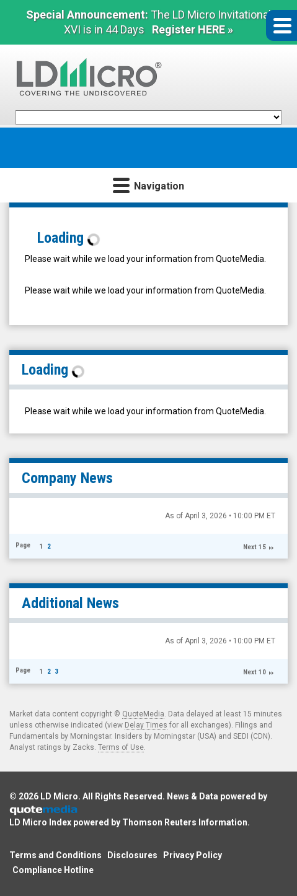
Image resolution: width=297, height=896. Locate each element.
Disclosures (132, 855)
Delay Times (146, 725)
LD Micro (59, 796)
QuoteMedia (143, 714)
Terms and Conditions (55, 855)
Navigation (148, 184)
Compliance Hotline (53, 870)
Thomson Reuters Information (184, 822)
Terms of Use (121, 747)
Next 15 (254, 547)
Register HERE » (192, 29)
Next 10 (254, 672)
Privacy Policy (192, 855)
